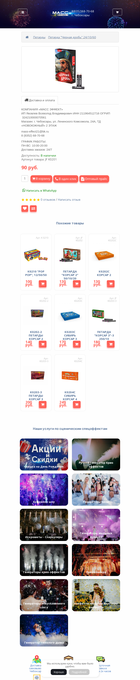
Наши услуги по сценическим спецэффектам (70, 429)
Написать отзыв (69, 199)
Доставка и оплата (39, 100)
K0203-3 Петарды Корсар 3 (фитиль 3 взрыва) (36, 399)
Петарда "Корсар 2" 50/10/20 (70, 275)
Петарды (39, 37)
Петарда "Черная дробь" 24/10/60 (72, 37)
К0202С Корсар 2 (104, 273)
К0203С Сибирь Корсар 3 (70, 335)
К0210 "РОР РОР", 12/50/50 (36, 273)
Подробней (79, 672)
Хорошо (59, 672)
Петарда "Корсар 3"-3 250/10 (104, 335)
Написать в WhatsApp (39, 190)
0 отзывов (48, 199)
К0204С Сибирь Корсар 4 (70, 395)
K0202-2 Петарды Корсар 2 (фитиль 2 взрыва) (36, 338)
